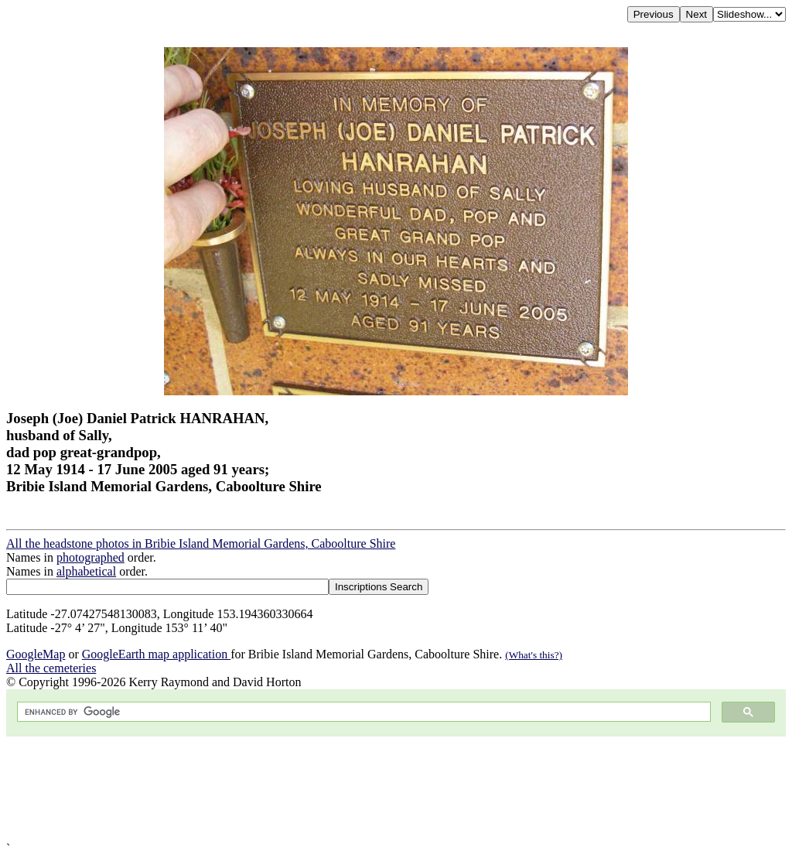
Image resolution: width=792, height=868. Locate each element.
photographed (90, 557)
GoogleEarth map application (156, 654)
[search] (362, 712)
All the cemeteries (51, 668)
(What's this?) (533, 655)
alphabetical (86, 571)
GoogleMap (35, 654)
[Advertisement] (396, 789)
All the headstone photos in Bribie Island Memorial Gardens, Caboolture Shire (200, 543)
